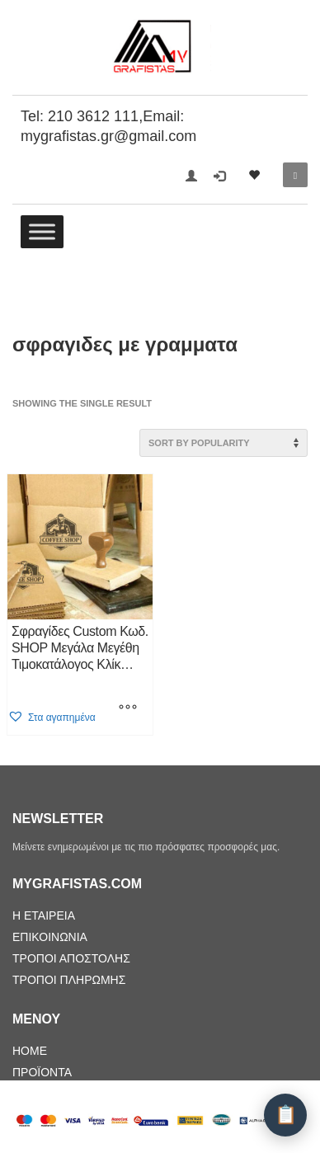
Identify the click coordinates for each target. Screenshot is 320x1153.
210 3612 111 (93, 116)
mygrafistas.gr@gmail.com (108, 136)
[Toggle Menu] (42, 231)
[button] (51, 717)
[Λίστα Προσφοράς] (285, 1115)
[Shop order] (223, 443)
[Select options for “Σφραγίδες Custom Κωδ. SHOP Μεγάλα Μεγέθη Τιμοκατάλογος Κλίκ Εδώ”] (127, 708)
